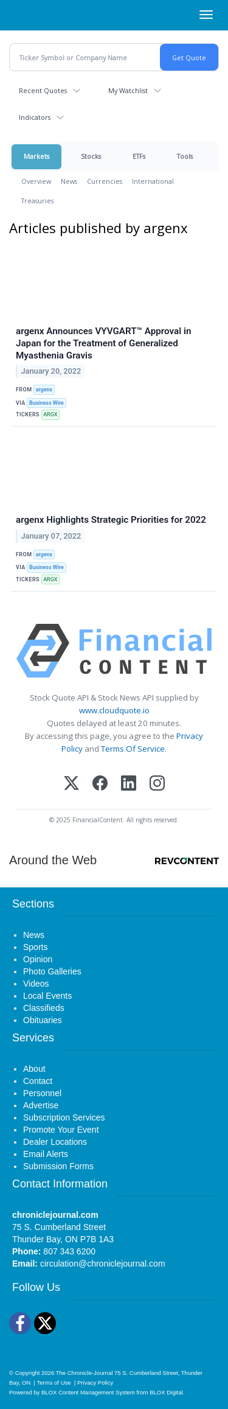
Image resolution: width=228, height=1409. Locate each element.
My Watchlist (128, 90)
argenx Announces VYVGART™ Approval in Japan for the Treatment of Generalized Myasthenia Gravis (103, 343)
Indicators (34, 117)
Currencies (104, 181)
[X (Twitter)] (71, 784)
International (153, 181)
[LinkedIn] (128, 784)
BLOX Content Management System (88, 1392)
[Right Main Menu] (206, 14)
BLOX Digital (166, 1392)
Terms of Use (54, 1382)
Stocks (91, 156)
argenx (44, 389)
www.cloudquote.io (114, 710)
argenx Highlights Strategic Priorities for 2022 (111, 519)
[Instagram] (157, 784)
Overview (36, 181)
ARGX (50, 414)
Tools (185, 156)
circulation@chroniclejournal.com (102, 1263)
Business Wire (46, 403)
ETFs (139, 156)
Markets (36, 156)
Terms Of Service (133, 748)
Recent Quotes (43, 90)
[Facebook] (100, 784)
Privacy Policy (95, 1382)
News (69, 181)
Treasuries (37, 200)
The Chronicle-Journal (84, 1372)
